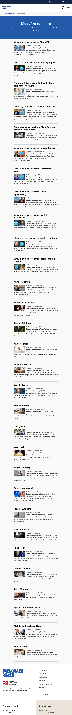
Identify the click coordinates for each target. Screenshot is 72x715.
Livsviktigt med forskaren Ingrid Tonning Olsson (34, 260)
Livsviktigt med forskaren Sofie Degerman (35, 106)
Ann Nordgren (21, 343)
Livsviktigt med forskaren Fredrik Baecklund (30, 216)
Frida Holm (19, 548)
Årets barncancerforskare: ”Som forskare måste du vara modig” (34, 128)
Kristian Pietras (21, 405)
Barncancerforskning (10, 13)
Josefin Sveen (21, 385)
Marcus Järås (20, 646)
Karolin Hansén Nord (24, 302)
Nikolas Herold (21, 529)
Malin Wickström (22, 364)
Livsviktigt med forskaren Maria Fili (31, 42)
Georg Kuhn (20, 426)
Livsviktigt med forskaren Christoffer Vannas (32, 170)
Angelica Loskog (22, 467)
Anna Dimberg (21, 589)
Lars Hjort (19, 447)
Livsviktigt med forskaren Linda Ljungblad (35, 62)
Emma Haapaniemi (23, 488)
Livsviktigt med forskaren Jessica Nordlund (35, 238)
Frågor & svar (43, 710)
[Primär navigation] (68, 8)
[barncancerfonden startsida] (6, 7)
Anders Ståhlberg (23, 323)
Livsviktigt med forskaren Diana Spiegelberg (30, 193)
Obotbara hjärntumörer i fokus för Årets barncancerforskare (34, 84)
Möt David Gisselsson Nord (27, 626)
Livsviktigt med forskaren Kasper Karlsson (35, 148)
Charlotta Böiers (22, 568)
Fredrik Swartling (22, 509)
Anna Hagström (22, 282)
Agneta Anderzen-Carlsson (27, 607)
